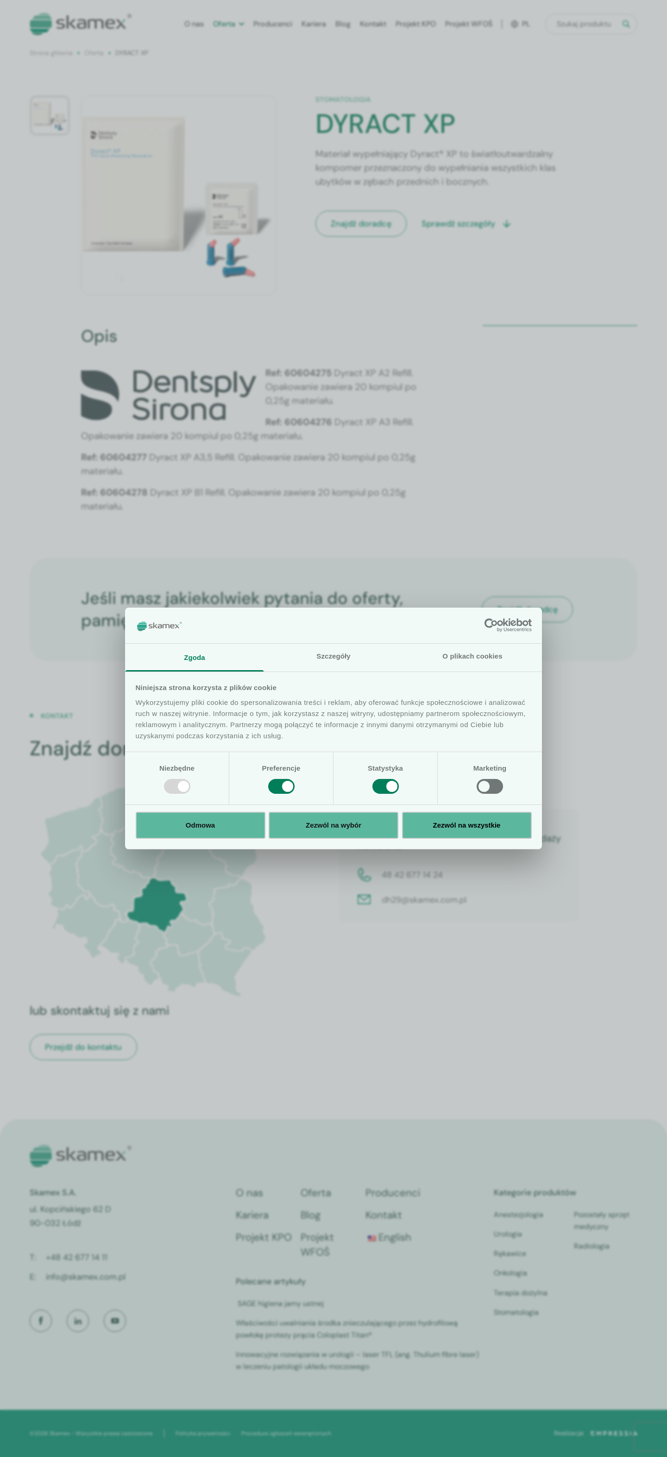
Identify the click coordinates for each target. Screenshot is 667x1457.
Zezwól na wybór (333, 825)
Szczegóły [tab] (333, 656)
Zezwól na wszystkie (467, 825)
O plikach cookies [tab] (472, 656)
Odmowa (200, 825)
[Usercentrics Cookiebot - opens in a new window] (491, 625)
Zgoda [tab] (194, 657)
